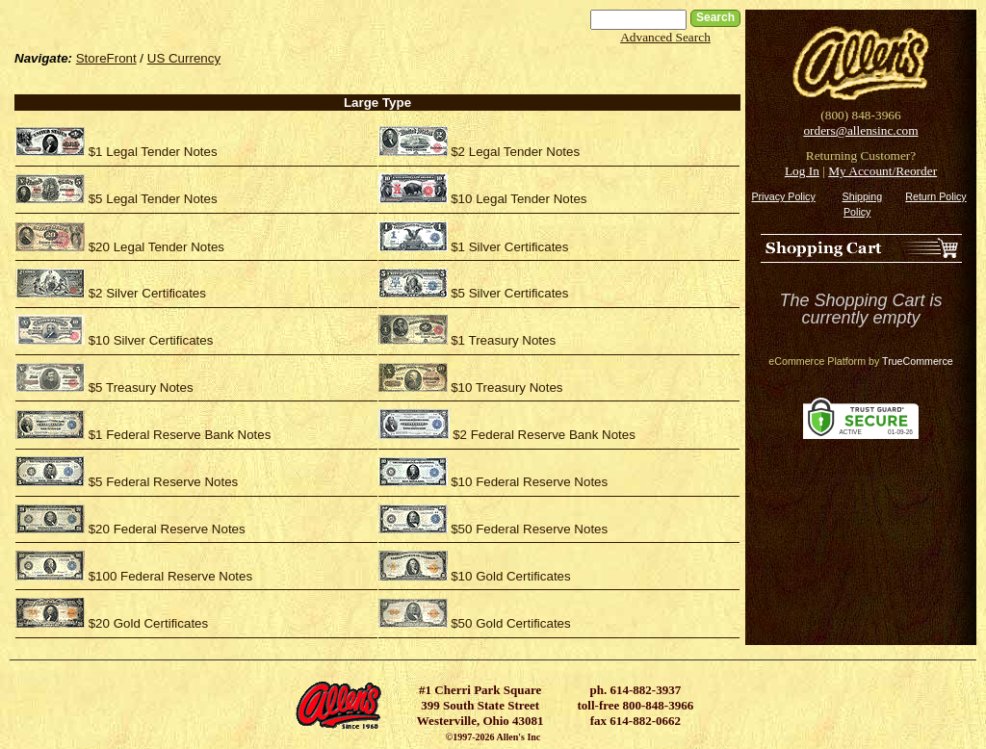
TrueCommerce (917, 361)
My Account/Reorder (882, 171)
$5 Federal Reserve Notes (164, 482)
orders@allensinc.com (860, 130)
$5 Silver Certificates (509, 293)
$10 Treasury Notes (506, 387)
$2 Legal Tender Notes (515, 151)
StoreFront (106, 58)
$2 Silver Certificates (147, 293)
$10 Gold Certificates (510, 576)
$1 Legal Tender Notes (153, 151)
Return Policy (935, 196)
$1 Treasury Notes (503, 340)
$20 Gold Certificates (148, 623)
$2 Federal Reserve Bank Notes (544, 434)
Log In (802, 171)
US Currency (184, 58)
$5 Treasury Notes (141, 387)
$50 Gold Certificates (510, 623)
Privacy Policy (783, 196)
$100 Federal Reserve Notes (170, 576)
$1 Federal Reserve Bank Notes (180, 434)
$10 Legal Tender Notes (518, 199)
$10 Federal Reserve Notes (529, 482)
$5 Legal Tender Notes (153, 199)
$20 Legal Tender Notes (156, 247)
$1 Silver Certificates (509, 247)
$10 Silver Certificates (151, 340)
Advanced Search (665, 37)
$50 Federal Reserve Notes (529, 529)
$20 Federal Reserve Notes (167, 529)
